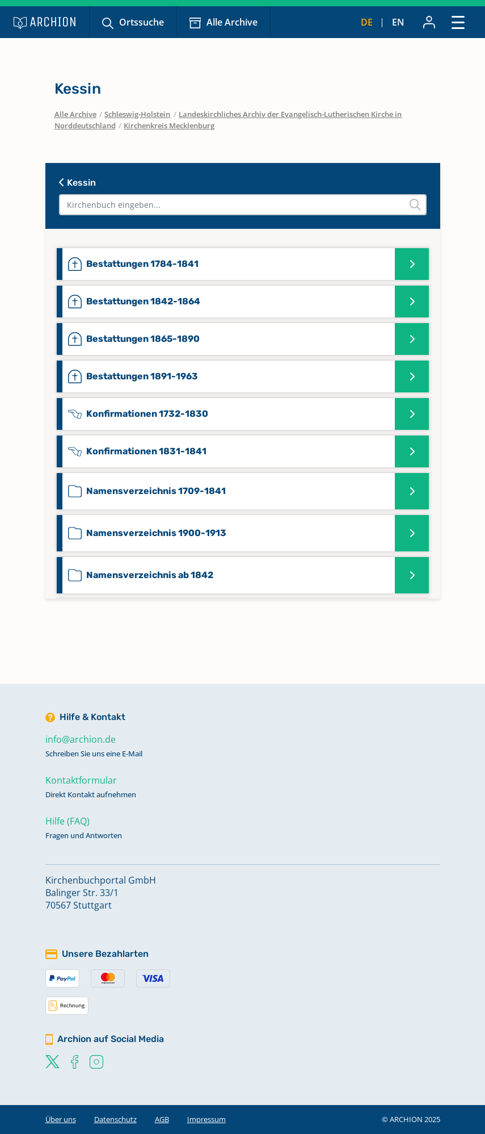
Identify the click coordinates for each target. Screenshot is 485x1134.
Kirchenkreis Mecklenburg (169, 125)
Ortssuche (141, 22)
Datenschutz (115, 1119)
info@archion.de (80, 739)
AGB (162, 1119)
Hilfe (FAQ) (67, 821)
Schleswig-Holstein (137, 114)
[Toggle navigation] (458, 22)
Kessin (77, 182)
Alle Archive (232, 22)
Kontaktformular (81, 780)
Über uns (60, 1119)
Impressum (206, 1119)
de (367, 22)
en (398, 22)
